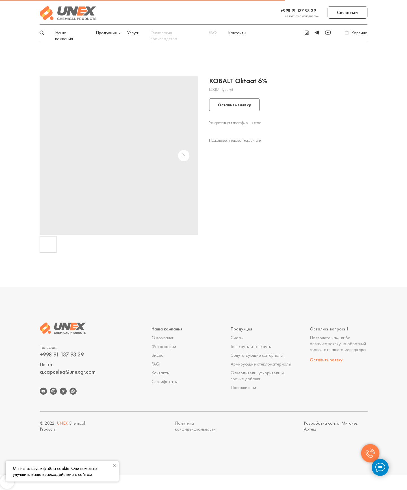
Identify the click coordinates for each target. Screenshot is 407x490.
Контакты (237, 33)
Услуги (133, 33)
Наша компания (64, 36)
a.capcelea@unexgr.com (68, 371)
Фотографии (163, 346)
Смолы (237, 338)
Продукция (106, 33)
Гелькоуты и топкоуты (251, 346)
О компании (162, 338)
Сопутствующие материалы (257, 355)
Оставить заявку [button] (326, 360)
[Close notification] (114, 465)
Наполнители (243, 387)
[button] (347, 12)
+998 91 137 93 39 (298, 11)
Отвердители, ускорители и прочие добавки (257, 376)
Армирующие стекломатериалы (261, 364)
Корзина (359, 33)
